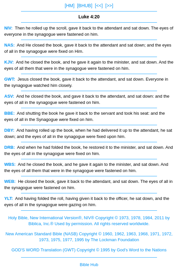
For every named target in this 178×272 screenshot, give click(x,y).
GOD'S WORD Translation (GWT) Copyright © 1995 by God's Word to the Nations (89, 249)
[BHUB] (84, 5)
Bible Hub (89, 264)
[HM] (70, 5)
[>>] (109, 5)
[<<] (99, 5)
